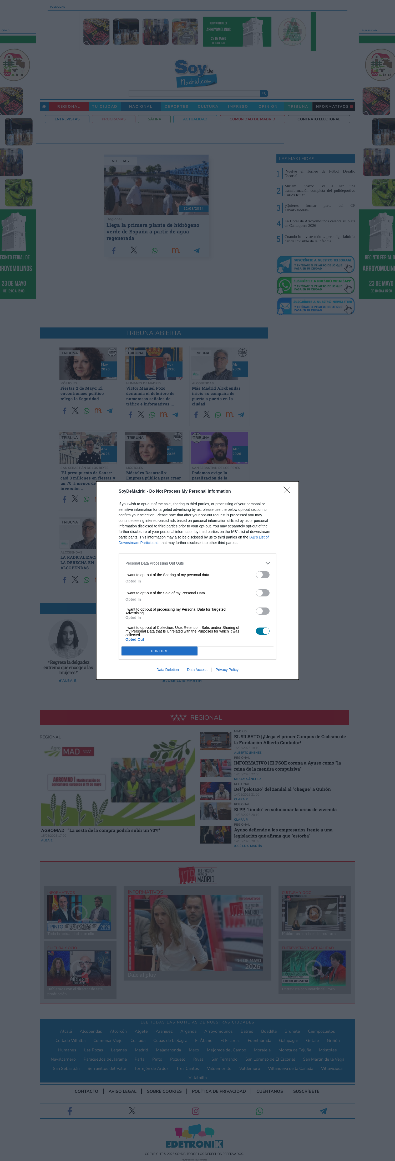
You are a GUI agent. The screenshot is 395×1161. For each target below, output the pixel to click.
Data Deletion (167, 670)
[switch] (263, 574)
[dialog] (197, 580)
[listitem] (197, 563)
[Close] (288, 492)
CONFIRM (159, 651)
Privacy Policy (227, 670)
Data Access (197, 670)
